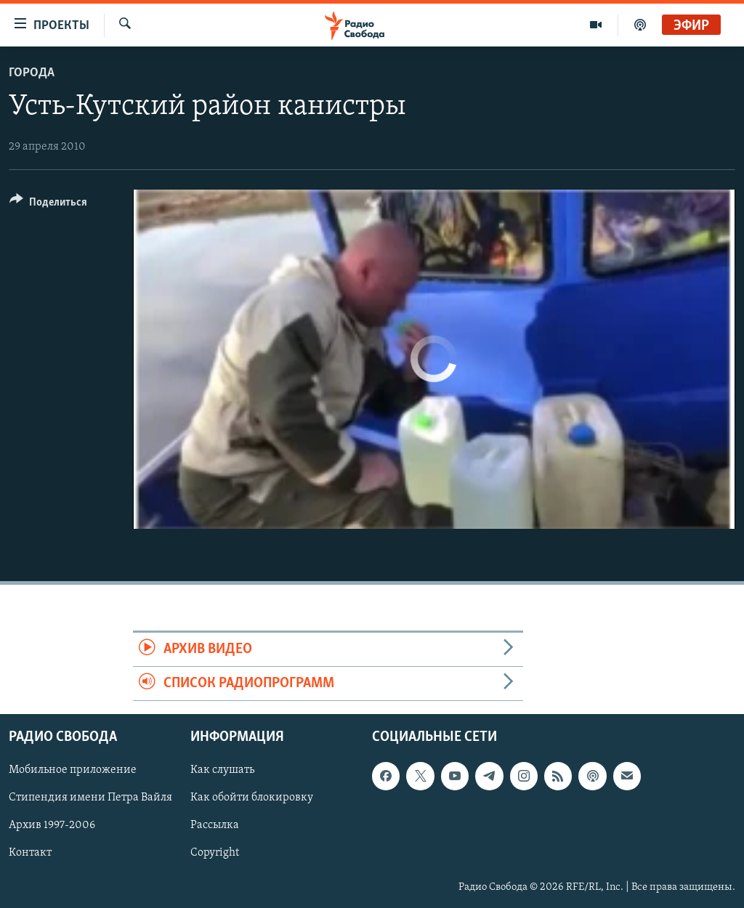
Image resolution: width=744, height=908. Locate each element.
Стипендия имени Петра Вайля (90, 798)
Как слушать (222, 771)
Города (31, 73)
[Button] (48, 204)
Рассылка (214, 826)
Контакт (30, 853)
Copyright (214, 853)
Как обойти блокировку (251, 798)
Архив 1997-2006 (52, 826)
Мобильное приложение (73, 771)
